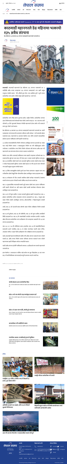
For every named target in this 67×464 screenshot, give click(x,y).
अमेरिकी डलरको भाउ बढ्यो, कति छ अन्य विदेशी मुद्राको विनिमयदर (16, 406)
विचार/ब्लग (28, 10)
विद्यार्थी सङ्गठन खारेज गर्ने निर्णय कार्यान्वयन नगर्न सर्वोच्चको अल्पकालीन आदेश (48, 406)
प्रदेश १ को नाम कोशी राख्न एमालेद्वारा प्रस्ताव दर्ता (22, 294)
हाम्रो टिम (10, 453)
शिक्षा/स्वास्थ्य (50, 10)
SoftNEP (61, 462)
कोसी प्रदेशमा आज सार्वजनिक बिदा (19, 282)
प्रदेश (61, 10)
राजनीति (13, 10)
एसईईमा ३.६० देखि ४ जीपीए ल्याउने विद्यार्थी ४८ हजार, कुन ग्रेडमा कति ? (16, 379)
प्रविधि (56, 10)
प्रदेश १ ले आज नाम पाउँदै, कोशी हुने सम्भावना (22, 310)
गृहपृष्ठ (4, 13)
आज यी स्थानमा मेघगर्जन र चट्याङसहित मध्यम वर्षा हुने (18, 433)
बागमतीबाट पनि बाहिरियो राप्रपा (18, 323)
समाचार (18, 10)
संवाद (34, 10)
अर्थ (23, 10)
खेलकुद (43, 10)
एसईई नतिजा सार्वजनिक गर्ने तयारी (44, 375)
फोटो (39, 10)
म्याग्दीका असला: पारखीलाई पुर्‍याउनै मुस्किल (21, 337)
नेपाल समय (13, 40)
